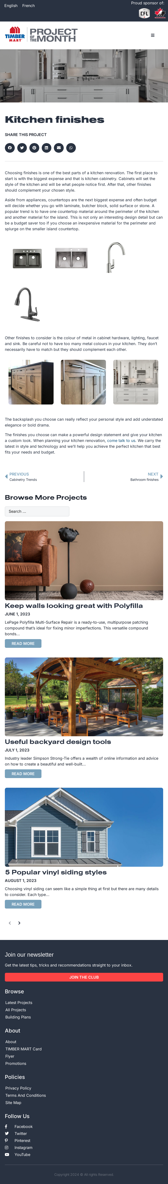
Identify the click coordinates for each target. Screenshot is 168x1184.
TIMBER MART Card (23, 1049)
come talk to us (121, 440)
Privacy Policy (18, 1088)
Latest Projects (18, 1002)
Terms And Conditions (25, 1095)
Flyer (9, 1056)
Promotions (15, 1063)
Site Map (13, 1102)
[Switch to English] (11, 5)
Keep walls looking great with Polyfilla (74, 606)
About (10, 1041)
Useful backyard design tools (58, 742)
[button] (153, 35)
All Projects (15, 1009)
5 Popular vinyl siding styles (56, 873)
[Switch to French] (28, 5)
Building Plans (18, 1017)
